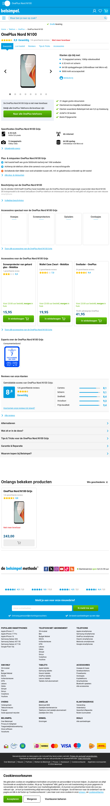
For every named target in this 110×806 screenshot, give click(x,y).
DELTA (41, 639)
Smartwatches (82, 681)
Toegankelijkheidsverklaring (11, 727)
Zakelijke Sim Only (46, 713)
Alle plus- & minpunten (12, 175)
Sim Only (5, 665)
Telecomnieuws (7, 708)
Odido (41, 649)
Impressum (65, 762)
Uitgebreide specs (10, 148)
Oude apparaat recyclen (10, 713)
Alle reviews (8, 415)
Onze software (6, 729)
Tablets (43, 665)
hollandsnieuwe (45, 642)
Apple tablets (44, 668)
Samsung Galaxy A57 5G (10, 642)
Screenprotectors (83, 671)
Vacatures (5, 732)
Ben (40, 634)
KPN (40, 644)
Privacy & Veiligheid (8, 724)
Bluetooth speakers (83, 684)
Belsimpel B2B (44, 705)
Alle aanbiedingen (83, 721)
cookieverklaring (96, 792)
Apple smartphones (84, 631)
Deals (79, 718)
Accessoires (83, 665)
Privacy (55, 762)
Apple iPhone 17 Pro (9, 634)
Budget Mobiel (44, 636)
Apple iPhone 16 (7, 636)
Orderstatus (81, 708)
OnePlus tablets (45, 676)
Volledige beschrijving (12, 200)
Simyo (41, 654)
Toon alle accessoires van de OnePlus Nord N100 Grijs (26, 248)
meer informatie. (84, 759)
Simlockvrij (66, 78)
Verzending (80, 705)
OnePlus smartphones (85, 636)
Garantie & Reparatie (84, 710)
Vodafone (42, 657)
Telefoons (82, 628)
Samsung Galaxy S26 (9, 639)
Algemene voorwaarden (97, 762)
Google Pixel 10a (7, 647)
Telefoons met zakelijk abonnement (52, 710)
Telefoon (12, 29)
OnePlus (21, 29)
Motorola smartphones (85, 642)
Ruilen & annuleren (83, 713)
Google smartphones (84, 644)
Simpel (41, 652)
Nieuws (20, 762)
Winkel (42, 718)
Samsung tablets (45, 671)
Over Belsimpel (6, 721)
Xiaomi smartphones (84, 639)
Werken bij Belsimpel (42, 762)
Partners (28, 762)
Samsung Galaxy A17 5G (10, 644)
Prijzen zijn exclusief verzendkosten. (84, 756)
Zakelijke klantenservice (48, 708)
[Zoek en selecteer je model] (58, 18)
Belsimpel (6, 718)
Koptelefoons (81, 678)
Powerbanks (81, 673)
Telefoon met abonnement (53, 628)
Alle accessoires (82, 686)
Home (3, 29)
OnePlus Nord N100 (35, 29)
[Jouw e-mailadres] (42, 608)
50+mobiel (43, 631)
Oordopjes (80, 676)
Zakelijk (43, 702)
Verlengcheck (6, 705)
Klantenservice (85, 702)
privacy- (82, 792)
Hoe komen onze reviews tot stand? (19, 408)
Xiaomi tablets (44, 673)
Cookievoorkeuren (79, 762)
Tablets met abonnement (48, 681)
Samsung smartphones (85, 634)
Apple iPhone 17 (7, 631)
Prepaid (4, 710)
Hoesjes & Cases (82, 668)
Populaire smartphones (14, 628)
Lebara (41, 647)
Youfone (42, 660)
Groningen (43, 721)
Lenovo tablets (44, 678)
